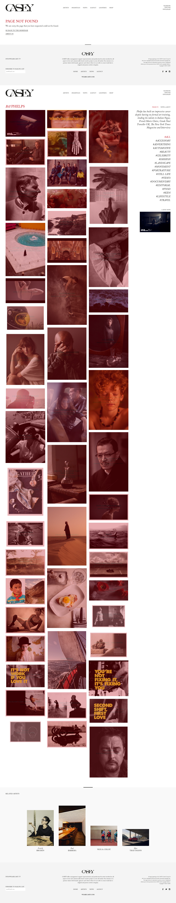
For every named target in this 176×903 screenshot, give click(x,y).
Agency (93, 8)
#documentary (160, 182)
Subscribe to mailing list (15, 69)
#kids (166, 193)
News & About (165, 107)
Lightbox (103, 8)
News (85, 8)
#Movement (162, 167)
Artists (66, 8)
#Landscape (162, 163)
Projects (155, 107)
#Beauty (165, 152)
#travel (165, 200)
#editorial (163, 185)
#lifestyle (163, 196)
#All (167, 137)
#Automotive (161, 148)
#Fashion (164, 159)
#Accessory (163, 141)
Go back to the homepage (17, 30)
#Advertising (161, 144)
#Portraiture (161, 170)
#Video (166, 178)
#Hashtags (76, 8)
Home (75, 71)
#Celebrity (163, 155)
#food (166, 189)
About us (9, 34)
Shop (111, 8)
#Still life (163, 174)
